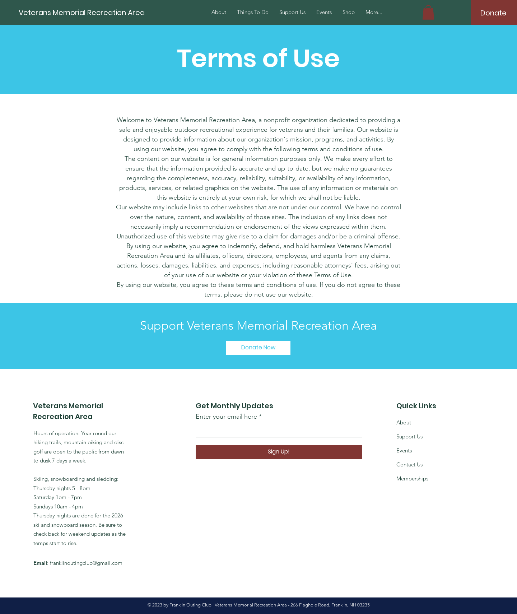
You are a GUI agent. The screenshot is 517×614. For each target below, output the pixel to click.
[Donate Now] (258, 348)
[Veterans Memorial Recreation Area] (106, 12)
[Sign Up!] (279, 452)
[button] (428, 12)
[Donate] (493, 13)
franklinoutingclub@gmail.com (86, 562)
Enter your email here (226, 416)
